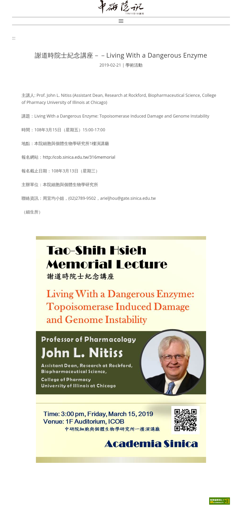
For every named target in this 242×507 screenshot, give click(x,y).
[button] (121, 21)
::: (13, 38)
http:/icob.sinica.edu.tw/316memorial (79, 157)
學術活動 (134, 65)
